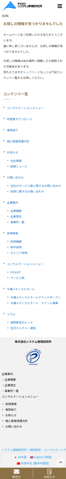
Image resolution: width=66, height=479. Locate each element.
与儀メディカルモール (21, 289)
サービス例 (17, 278)
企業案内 (12, 202)
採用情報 (12, 233)
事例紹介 (12, 130)
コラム (11, 314)
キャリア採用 (18, 253)
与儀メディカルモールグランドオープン (35, 297)
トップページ (31, 72)
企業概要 (16, 211)
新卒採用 (16, 247)
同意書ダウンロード (19, 119)
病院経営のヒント (21, 322)
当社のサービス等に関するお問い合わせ (35, 186)
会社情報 (16, 160)
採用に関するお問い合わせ (27, 191)
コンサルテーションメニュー (25, 108)
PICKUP (15, 272)
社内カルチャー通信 (23, 328)
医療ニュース (18, 166)
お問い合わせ (15, 177)
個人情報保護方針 (18, 141)
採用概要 (16, 241)
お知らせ (12, 152)
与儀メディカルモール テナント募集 (34, 303)
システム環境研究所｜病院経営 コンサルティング (33, 450)
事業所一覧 (17, 222)
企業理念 (16, 216)
